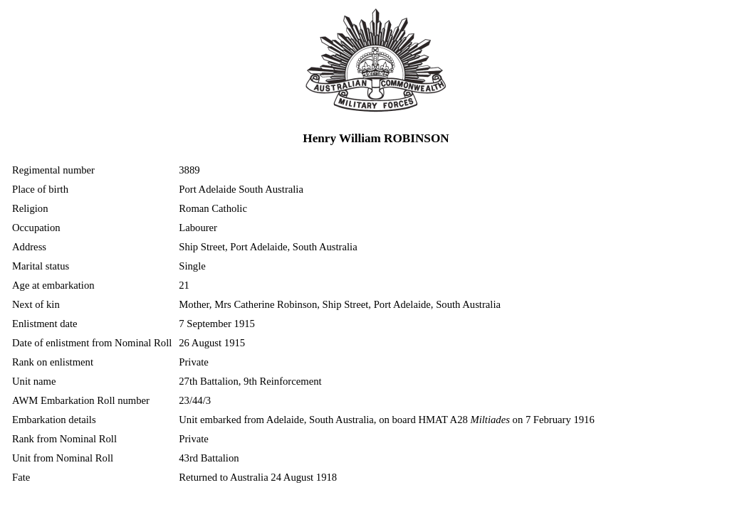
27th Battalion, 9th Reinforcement (250, 381)
